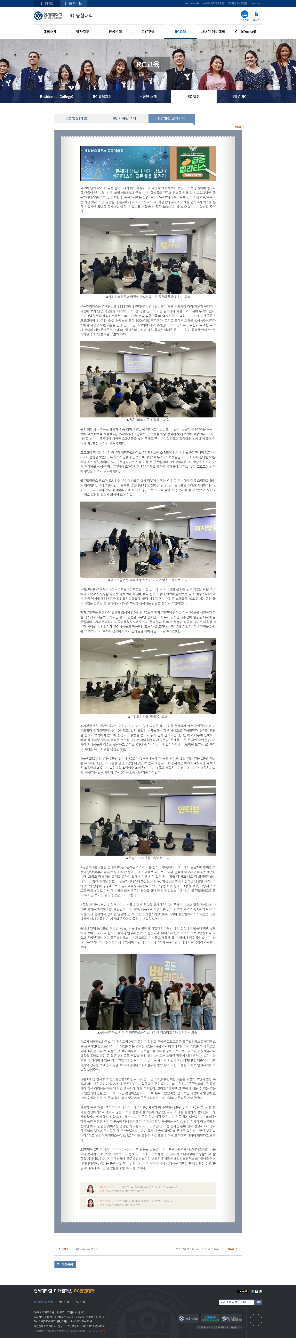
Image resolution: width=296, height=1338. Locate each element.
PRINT (238, 127)
